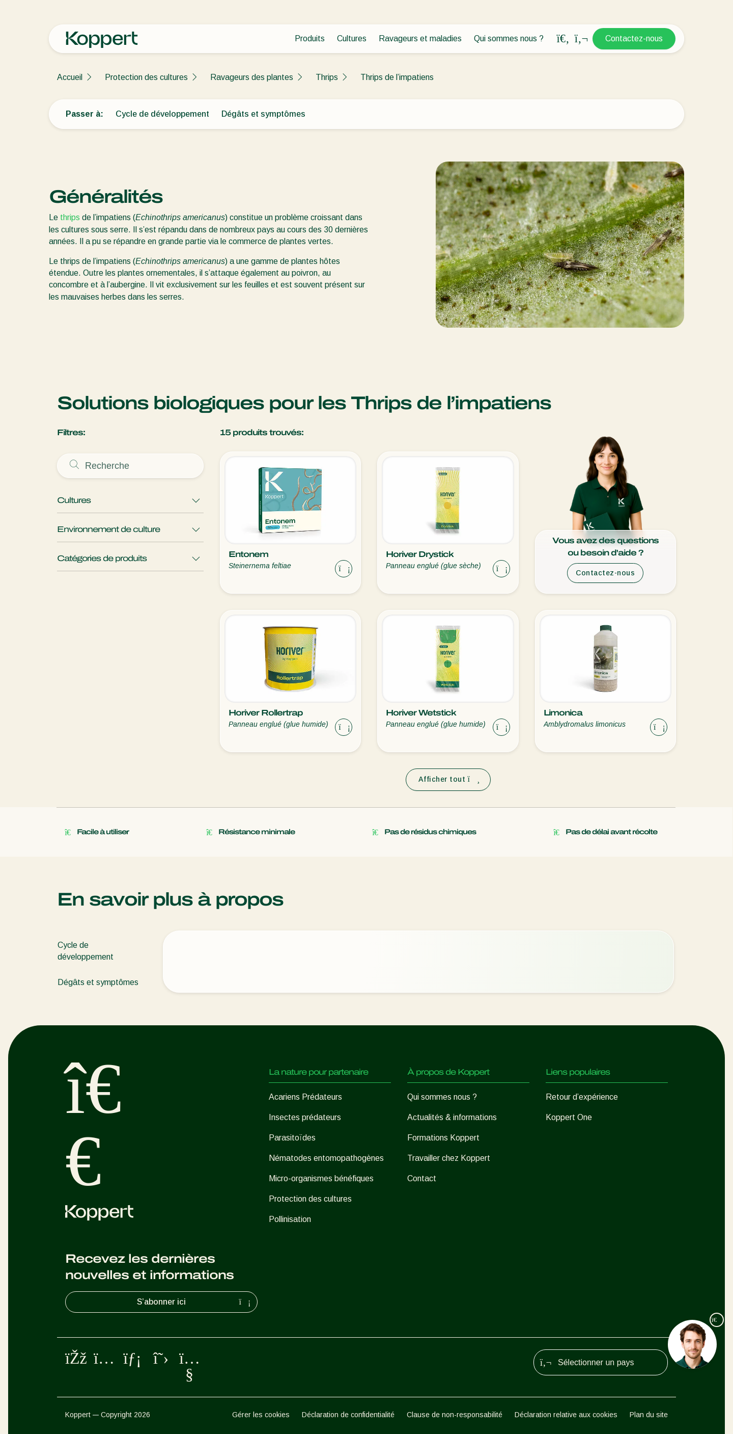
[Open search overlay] (563, 38)
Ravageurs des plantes (251, 77)
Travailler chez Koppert (448, 1158)
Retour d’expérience (582, 1097)
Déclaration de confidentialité (348, 1415)
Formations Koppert (443, 1137)
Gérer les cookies (261, 1415)
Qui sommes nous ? (509, 38)
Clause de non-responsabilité (454, 1415)
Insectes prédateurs (305, 1117)
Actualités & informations (452, 1117)
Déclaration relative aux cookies (566, 1415)
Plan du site (649, 1415)
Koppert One (569, 1117)
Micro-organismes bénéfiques (321, 1178)
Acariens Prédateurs (305, 1097)
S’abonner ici (195, 1302)
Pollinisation (290, 1219)
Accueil (69, 77)
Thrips (327, 77)
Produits (310, 38)
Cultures (351, 38)
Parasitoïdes (292, 1137)
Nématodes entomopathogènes (326, 1158)
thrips (70, 217)
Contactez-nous (634, 38)
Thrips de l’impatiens (397, 77)
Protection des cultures (146, 77)
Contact (421, 1178)
